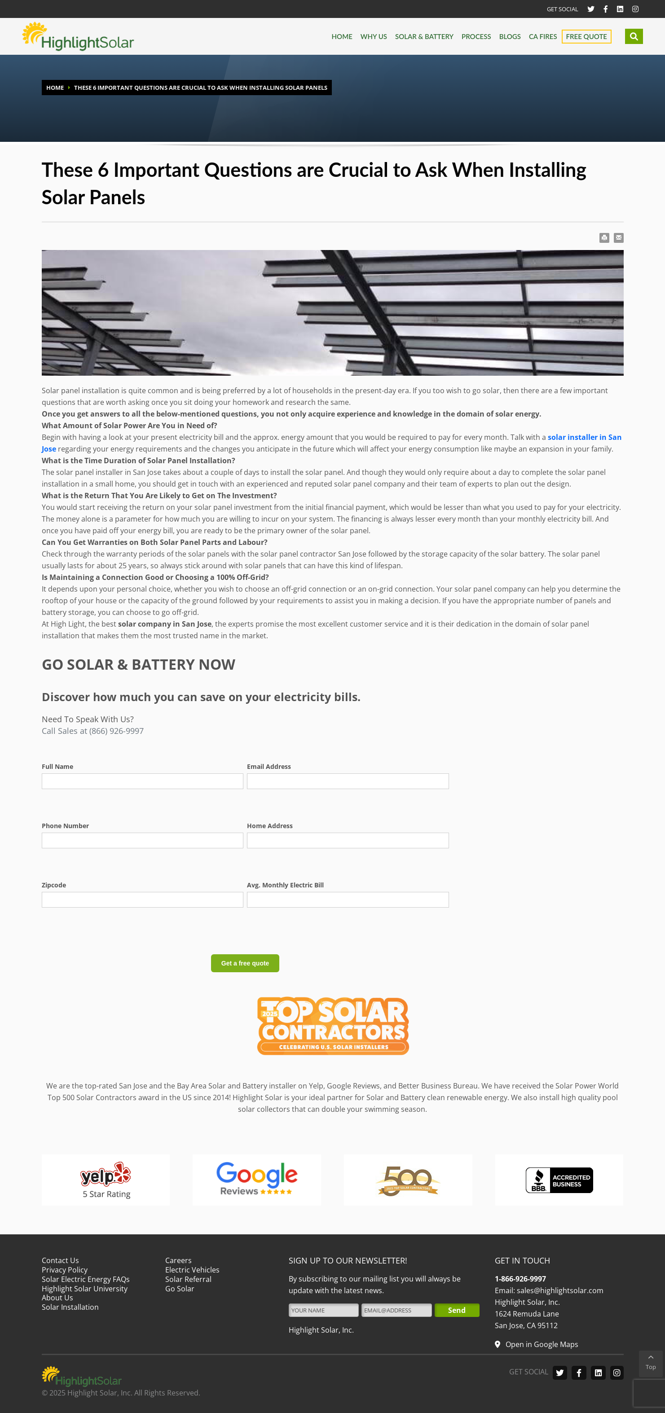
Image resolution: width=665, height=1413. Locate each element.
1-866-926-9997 (520, 1279)
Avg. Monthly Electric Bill (285, 885)
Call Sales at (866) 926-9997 (93, 730)
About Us (57, 1298)
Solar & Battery (424, 36)
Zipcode (54, 885)
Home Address (270, 825)
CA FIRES (543, 36)
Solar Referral (188, 1279)
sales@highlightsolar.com (559, 1290)
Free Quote (586, 36)
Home (342, 36)
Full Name (57, 766)
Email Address (269, 766)
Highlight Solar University (85, 1289)
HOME (55, 87)
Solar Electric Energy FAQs (86, 1279)
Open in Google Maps (541, 1344)
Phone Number (65, 825)
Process (476, 36)
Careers (178, 1260)
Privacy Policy (65, 1270)
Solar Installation (70, 1307)
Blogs (510, 36)
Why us (374, 36)
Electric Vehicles (192, 1270)
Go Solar (179, 1289)
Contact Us (60, 1260)
